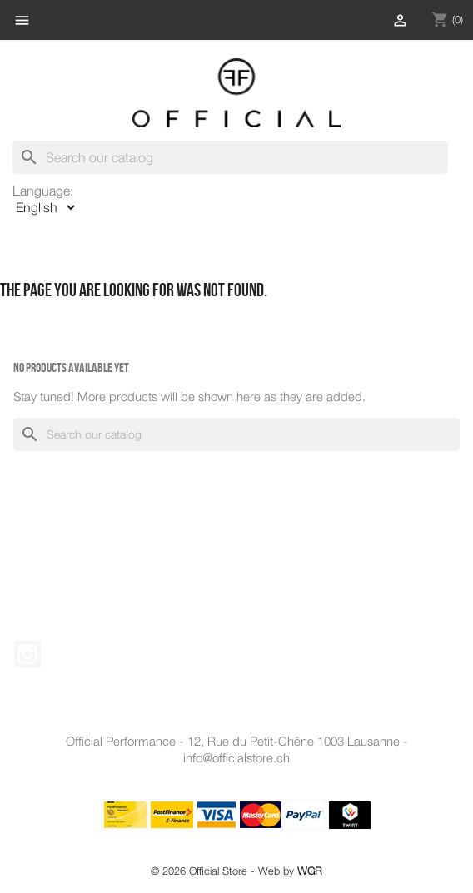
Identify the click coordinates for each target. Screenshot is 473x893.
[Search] (230, 157)
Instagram (27, 654)
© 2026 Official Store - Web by (236, 871)
